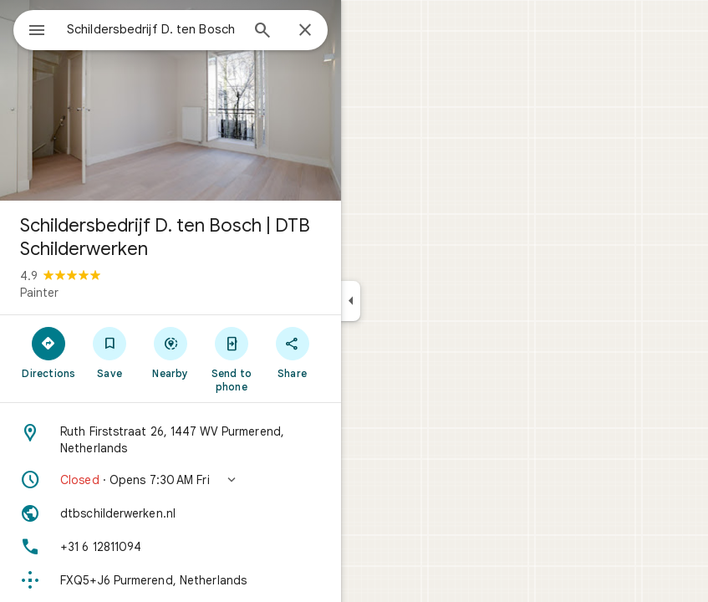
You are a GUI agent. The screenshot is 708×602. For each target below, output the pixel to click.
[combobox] (153, 29)
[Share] (292, 352)
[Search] (262, 32)
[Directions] (48, 352)
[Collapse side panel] (350, 301)
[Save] (109, 352)
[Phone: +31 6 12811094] (170, 547)
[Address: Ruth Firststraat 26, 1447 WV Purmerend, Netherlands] (170, 439)
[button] (170, 480)
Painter (39, 292)
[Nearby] (170, 352)
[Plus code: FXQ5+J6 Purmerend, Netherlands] (170, 580)
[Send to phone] (231, 359)
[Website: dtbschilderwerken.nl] (170, 513)
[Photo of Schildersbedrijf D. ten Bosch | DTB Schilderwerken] (170, 100)
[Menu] (36, 32)
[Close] (305, 31)
